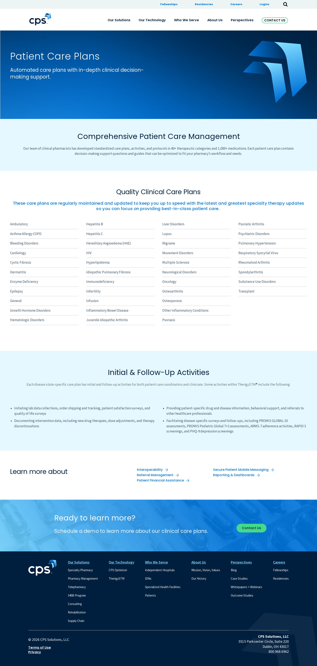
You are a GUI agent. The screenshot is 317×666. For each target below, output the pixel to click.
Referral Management (155, 475)
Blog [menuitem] (234, 570)
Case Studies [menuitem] (239, 578)
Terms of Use (39, 647)
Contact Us (274, 20)
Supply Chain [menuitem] (76, 621)
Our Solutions (79, 562)
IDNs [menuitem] (148, 578)
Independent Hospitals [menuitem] (160, 570)
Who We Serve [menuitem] (186, 20)
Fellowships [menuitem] (169, 4)
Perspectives (241, 562)
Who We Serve (156, 562)
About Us (198, 562)
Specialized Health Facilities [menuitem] (162, 587)
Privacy (34, 652)
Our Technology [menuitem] (152, 20)
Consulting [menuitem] (75, 604)
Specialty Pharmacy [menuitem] (80, 570)
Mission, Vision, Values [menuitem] (205, 570)
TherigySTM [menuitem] (116, 578)
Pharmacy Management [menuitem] (83, 578)
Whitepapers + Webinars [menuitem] (246, 587)
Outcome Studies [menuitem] (242, 595)
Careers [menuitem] (236, 4)
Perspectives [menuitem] (242, 20)
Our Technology (121, 562)
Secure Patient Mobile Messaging (241, 469)
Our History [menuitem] (198, 578)
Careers (279, 562)
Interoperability (150, 469)
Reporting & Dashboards (234, 475)
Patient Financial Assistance (160, 480)
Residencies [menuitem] (204, 4)
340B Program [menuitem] (77, 595)
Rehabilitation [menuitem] (77, 612)
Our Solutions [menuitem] (119, 20)
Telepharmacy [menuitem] (77, 587)
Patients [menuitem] (150, 595)
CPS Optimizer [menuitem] (118, 570)
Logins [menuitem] (264, 4)
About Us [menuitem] (215, 20)
